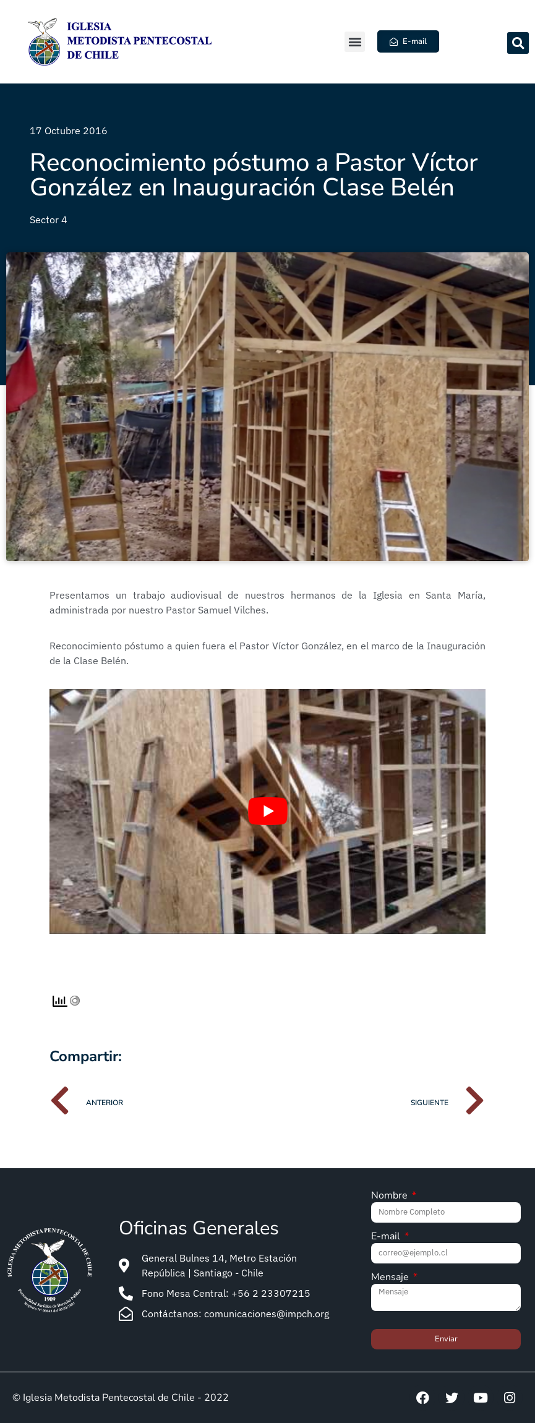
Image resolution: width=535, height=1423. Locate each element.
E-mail (387, 1237)
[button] (355, 42)
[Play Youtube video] (267, 811)
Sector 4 (48, 219)
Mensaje (391, 1278)
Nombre (390, 1196)
